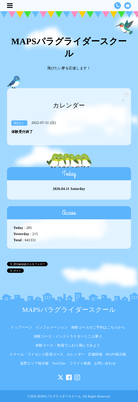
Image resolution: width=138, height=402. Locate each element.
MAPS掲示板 (116, 354)
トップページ (21, 327)
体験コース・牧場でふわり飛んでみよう (67, 345)
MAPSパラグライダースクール (69, 309)
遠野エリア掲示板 (34, 363)
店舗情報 (95, 354)
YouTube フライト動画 (71, 363)
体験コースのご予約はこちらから (98, 327)
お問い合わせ (105, 363)
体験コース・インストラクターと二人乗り (70, 336)
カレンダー (76, 354)
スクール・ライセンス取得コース (36, 354)
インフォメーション (51, 327)
